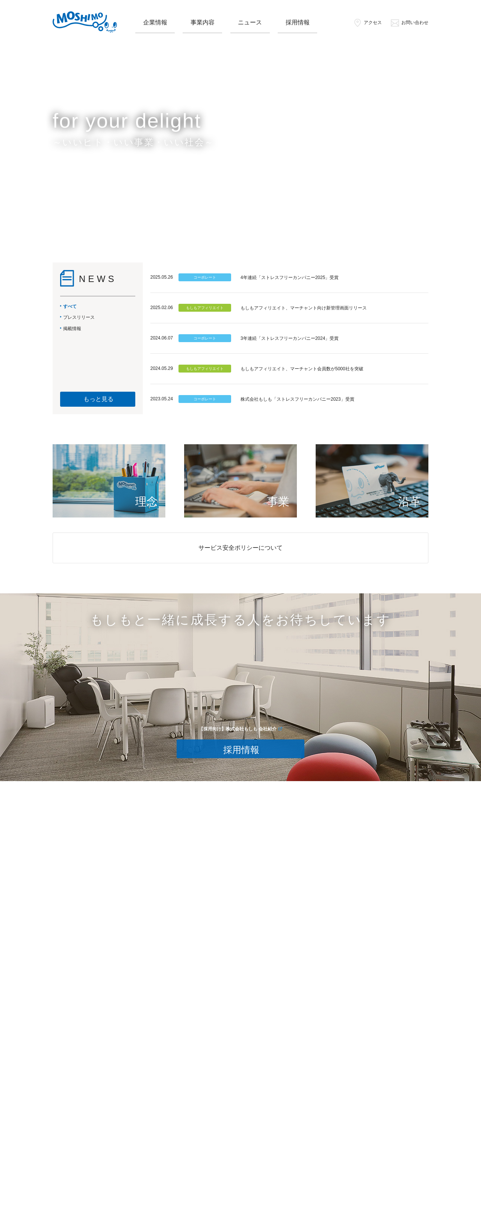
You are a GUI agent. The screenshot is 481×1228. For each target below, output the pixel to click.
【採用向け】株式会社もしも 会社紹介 (238, 729)
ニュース (250, 22)
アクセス (367, 22)
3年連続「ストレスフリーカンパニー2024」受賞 (289, 338)
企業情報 (155, 22)
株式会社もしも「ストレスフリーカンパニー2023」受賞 (297, 399)
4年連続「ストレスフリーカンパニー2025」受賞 (289, 277)
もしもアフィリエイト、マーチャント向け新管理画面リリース (303, 308)
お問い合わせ (409, 22)
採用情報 (298, 22)
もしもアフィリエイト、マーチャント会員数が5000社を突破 (301, 368)
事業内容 (203, 22)
